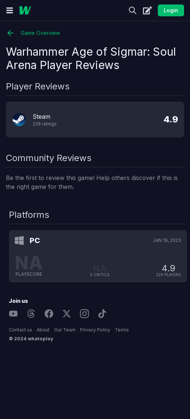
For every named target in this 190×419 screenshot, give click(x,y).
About (43, 330)
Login (171, 10)
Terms (122, 330)
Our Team (65, 330)
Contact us (20, 330)
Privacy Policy (95, 330)
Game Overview (33, 33)
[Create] (147, 10)
